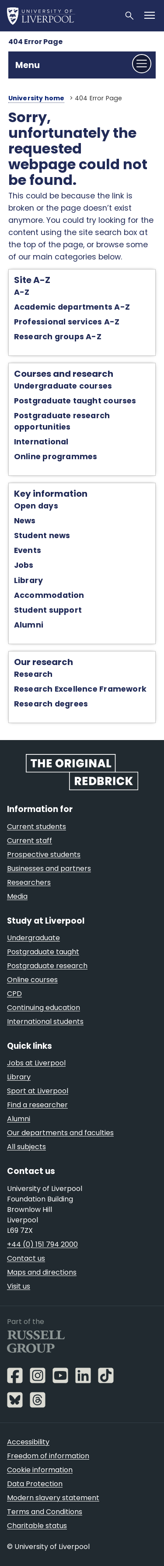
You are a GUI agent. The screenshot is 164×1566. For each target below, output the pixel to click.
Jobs (24, 565)
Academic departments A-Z (72, 307)
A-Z (22, 292)
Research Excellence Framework (80, 689)
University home (36, 98)
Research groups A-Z (57, 336)
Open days (36, 506)
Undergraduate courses (63, 386)
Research (33, 674)
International (41, 442)
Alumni (28, 625)
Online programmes (56, 456)
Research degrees (51, 704)
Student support (48, 610)
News (25, 520)
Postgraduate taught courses (75, 401)
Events (27, 550)
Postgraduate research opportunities (62, 421)
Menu (27, 65)
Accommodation (49, 595)
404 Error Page (35, 42)
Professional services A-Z (66, 322)
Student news (42, 535)
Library (28, 580)
